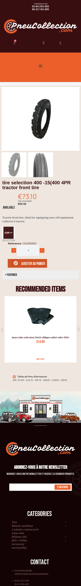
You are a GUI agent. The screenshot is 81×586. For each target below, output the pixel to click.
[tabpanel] (39, 329)
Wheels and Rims (22, 526)
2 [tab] (39, 364)
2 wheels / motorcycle (25, 529)
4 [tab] (45, 364)
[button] (4, 119)
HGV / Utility (19, 540)
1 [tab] (36, 364)
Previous (2, 329)
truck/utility (19, 548)
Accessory (18, 544)
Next (78, 329)
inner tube (18, 533)
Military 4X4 (19, 537)
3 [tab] (42, 364)
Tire (14, 522)
